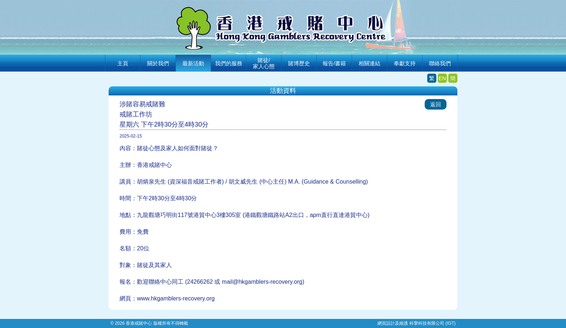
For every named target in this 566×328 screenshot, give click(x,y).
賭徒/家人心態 (264, 63)
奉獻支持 (405, 63)
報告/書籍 (334, 63)
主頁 (122, 63)
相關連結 (369, 63)
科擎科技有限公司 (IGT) (432, 323)
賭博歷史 (299, 63)
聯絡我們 (440, 63)
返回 (435, 104)
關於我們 (158, 63)
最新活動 (193, 63)
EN (442, 78)
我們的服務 (228, 63)
